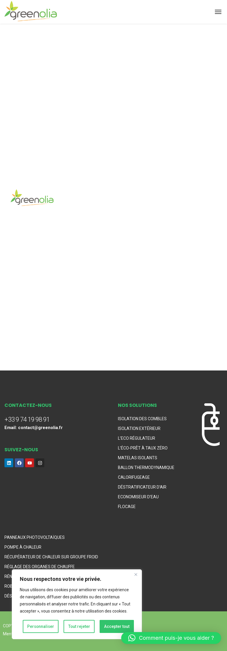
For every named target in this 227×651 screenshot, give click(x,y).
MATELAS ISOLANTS (137, 457)
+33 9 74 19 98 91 (27, 419)
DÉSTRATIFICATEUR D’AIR (142, 487)
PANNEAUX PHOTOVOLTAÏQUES (34, 537)
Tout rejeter (79, 626)
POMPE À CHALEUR (22, 547)
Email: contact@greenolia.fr (33, 427)
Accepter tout (117, 626)
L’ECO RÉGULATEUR (136, 438)
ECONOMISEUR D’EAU (138, 496)
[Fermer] (135, 575)
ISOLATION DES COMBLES (142, 418)
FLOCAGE (127, 506)
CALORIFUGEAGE (134, 477)
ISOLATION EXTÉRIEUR (139, 428)
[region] (77, 604)
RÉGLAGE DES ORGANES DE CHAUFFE (39, 566)
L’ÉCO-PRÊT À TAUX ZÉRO (143, 448)
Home (10, 124)
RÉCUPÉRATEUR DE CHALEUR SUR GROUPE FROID (51, 557)
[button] (171, 638)
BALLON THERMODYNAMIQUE (146, 467)
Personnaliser (41, 626)
